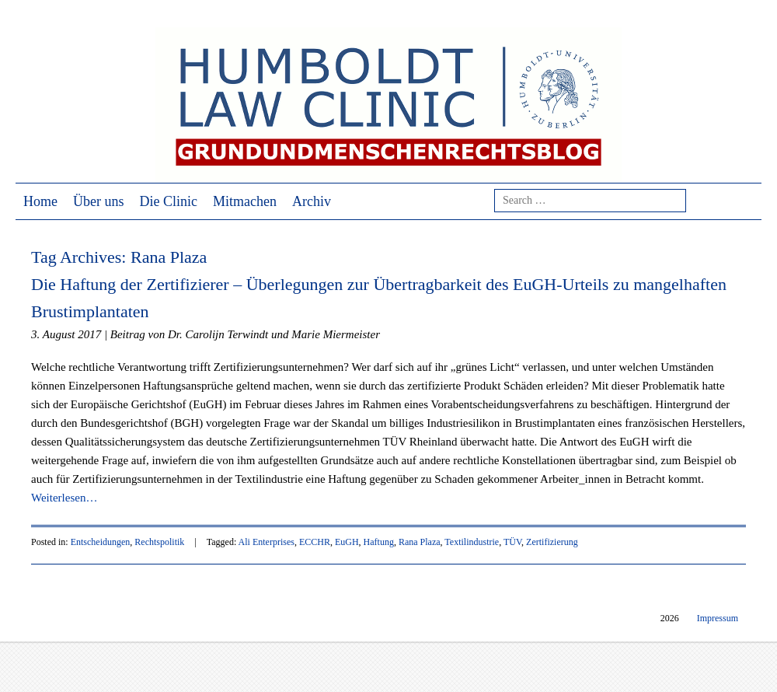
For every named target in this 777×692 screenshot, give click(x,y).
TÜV (512, 541)
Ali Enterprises (266, 541)
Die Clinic (169, 201)
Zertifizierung (552, 541)
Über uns (98, 201)
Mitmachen (245, 201)
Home (40, 201)
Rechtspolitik (159, 541)
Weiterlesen (64, 497)
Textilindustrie (471, 541)
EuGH (347, 541)
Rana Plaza (420, 541)
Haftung (379, 541)
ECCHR (314, 541)
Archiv (311, 201)
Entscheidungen (101, 541)
